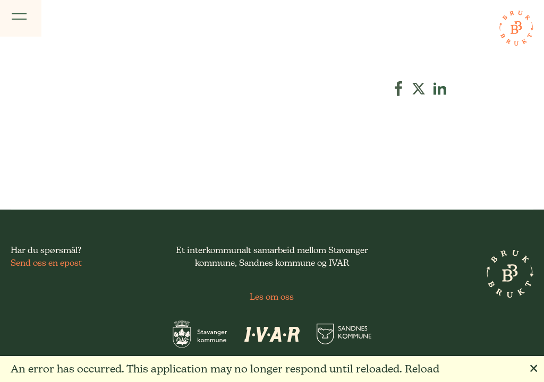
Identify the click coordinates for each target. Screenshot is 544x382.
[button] (398, 88)
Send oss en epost (46, 263)
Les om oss (272, 297)
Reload (422, 368)
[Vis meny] (20, 18)
